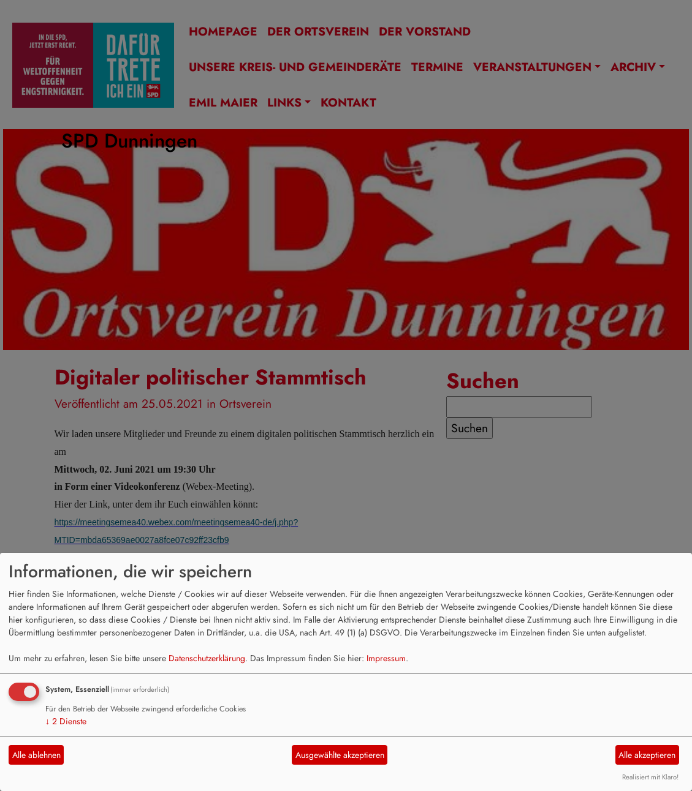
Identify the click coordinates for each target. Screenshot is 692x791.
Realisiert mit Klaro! (650, 777)
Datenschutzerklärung (207, 658)
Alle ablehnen (36, 755)
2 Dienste (65, 721)
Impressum (386, 658)
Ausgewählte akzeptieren (339, 755)
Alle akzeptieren (646, 755)
